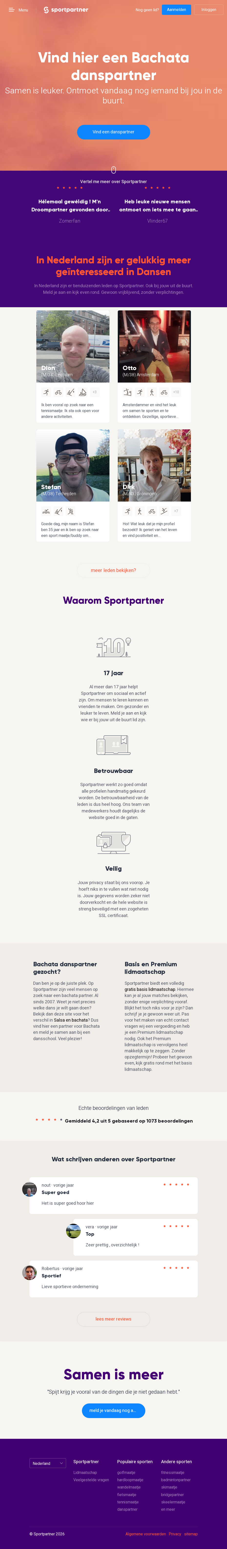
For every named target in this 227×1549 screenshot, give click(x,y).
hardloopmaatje (130, 1480)
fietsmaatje (126, 1495)
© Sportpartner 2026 (47, 1534)
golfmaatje (126, 1473)
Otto (130, 368)
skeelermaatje (173, 1502)
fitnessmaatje (172, 1473)
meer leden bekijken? (113, 570)
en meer (168, 1509)
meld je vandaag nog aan (113, 1410)
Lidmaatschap (85, 1473)
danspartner (127, 1509)
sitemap (191, 1534)
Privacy (175, 1534)
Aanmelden (176, 10)
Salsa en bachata (71, 1020)
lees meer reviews (113, 1319)
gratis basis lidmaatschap (150, 989)
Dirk (129, 487)
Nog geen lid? (147, 10)
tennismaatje (128, 1502)
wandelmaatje (129, 1487)
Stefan (51, 487)
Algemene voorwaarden (146, 1534)
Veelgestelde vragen (91, 1480)
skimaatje (169, 1487)
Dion (48, 368)
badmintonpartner (176, 1480)
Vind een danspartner (113, 132)
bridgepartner (172, 1495)
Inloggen (208, 10)
